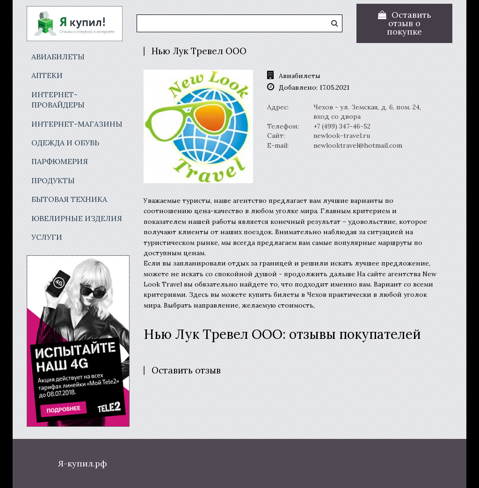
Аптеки (47, 75)
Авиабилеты (58, 56)
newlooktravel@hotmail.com (357, 145)
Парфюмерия (59, 161)
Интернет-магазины (77, 124)
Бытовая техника (69, 199)
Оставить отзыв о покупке (409, 23)
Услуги (46, 237)
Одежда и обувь (65, 142)
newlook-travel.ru (341, 135)
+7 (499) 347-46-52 (341, 126)
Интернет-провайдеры (58, 99)
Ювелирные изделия (76, 218)
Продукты (53, 180)
